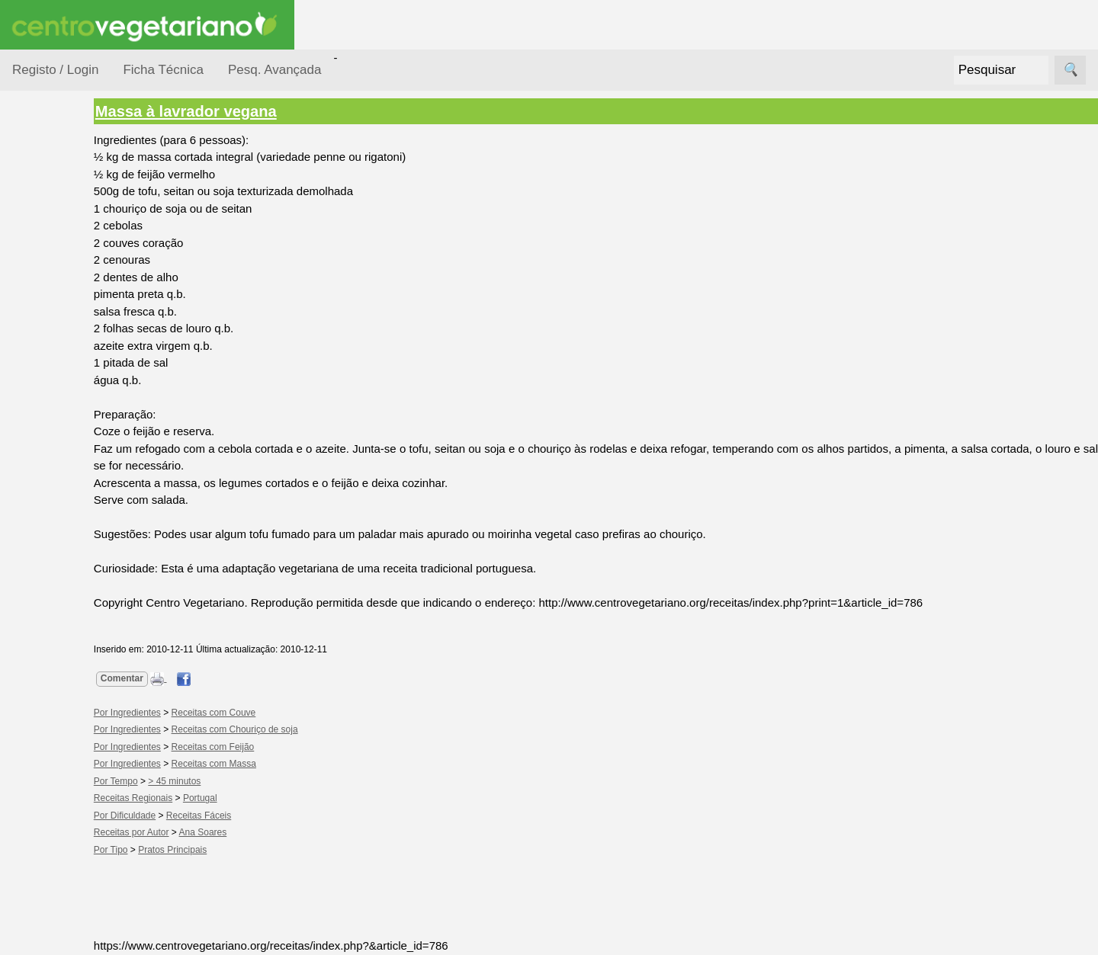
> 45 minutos (233, 781)
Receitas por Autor (62, 542)
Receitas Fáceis (257, 815)
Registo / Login (55, 69)
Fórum (65, 807)
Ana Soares (262, 832)
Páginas (32, 647)
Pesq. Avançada (275, 69)
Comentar (180, 678)
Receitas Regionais (56, 589)
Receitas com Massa (272, 763)
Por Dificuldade (69, 277)
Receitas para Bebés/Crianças (70, 449)
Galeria (67, 857)
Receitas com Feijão (271, 747)
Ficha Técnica (163, 69)
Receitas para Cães (65, 496)
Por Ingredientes (72, 306)
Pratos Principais (231, 849)
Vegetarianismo (88, 690)
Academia (74, 831)
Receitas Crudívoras (58, 403)
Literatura (73, 881)
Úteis (25, 925)
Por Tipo (51, 364)
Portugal (259, 798)
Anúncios (72, 740)
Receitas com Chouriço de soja (293, 729)
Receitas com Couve (272, 712)
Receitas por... (48, 191)
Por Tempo (57, 335)
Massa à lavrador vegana (245, 111)
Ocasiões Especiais (54, 239)
